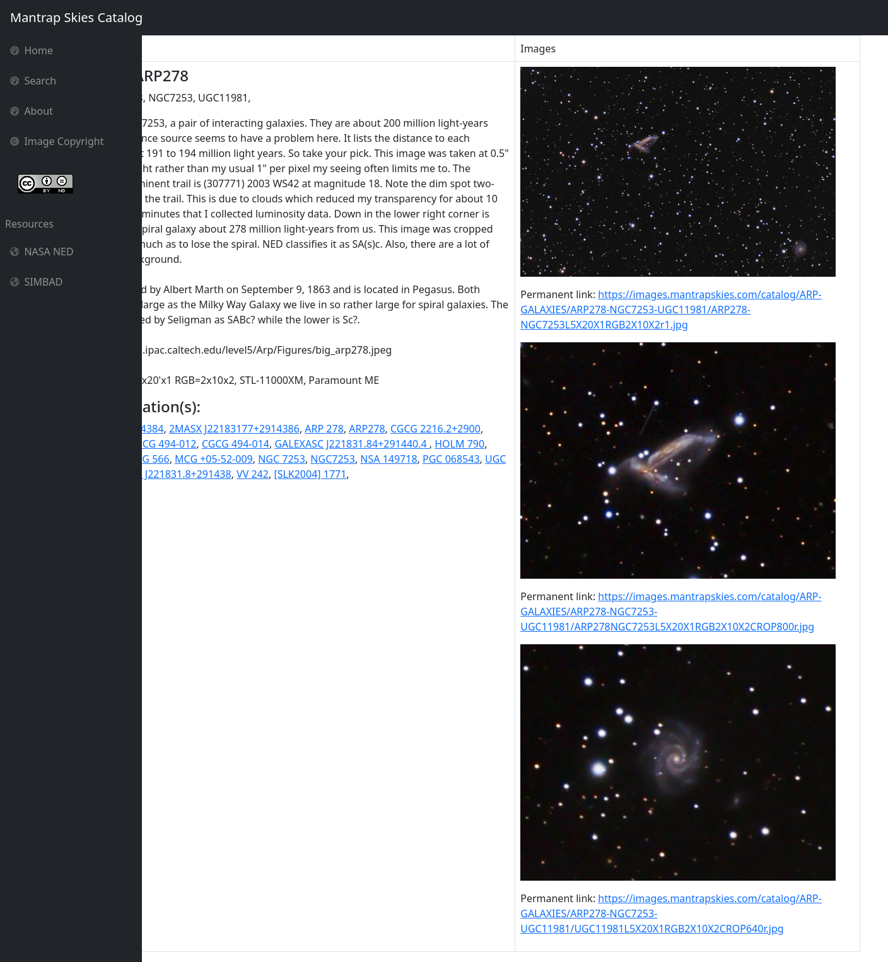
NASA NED (42, 251)
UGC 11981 (401, 519)
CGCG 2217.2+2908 (258, 489)
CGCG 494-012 (343, 489)
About (31, 111)
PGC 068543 (341, 519)
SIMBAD (36, 282)
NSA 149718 (278, 519)
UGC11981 (457, 519)
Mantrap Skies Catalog (76, 17)
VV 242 (255, 535)
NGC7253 (222, 519)
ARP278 (481, 474)
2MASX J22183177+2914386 (348, 474)
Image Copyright (57, 141)
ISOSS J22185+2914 (356, 504)
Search (33, 81)
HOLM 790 (281, 504)
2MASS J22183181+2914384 (213, 474)
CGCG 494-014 (415, 489)
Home (31, 50)
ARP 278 (438, 474)
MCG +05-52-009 (491, 504)
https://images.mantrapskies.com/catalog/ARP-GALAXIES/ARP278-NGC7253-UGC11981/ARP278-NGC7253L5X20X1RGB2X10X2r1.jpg (706, 309)
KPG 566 (427, 504)
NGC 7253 (171, 519)
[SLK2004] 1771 (313, 535)
